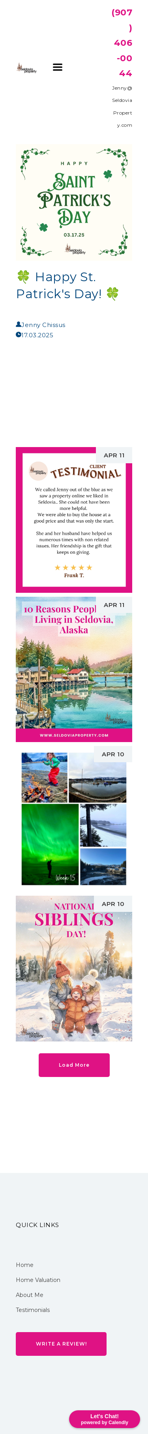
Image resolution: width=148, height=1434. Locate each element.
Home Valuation (38, 1280)
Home (25, 1265)
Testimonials (33, 1310)
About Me (29, 1295)
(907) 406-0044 (121, 43)
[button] (57, 67)
